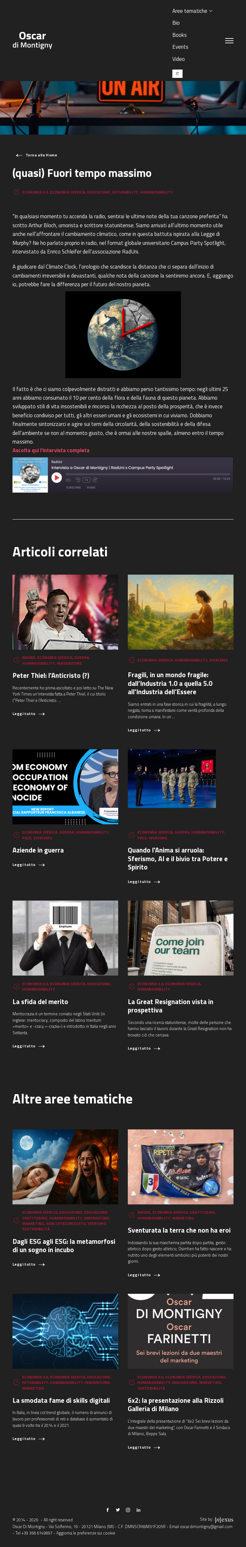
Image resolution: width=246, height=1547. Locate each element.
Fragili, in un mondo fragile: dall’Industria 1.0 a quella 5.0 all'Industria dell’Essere (170, 683)
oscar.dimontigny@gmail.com (206, 1527)
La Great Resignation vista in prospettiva (170, 1005)
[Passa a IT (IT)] (177, 73)
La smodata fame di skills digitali (61, 1400)
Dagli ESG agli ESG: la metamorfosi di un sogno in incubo (63, 1245)
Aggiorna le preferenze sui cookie (85, 1533)
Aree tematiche (189, 11)
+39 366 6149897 (37, 1533)
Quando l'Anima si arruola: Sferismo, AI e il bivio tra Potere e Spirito (178, 858)
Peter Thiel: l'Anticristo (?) (50, 675)
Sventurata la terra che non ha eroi (179, 1230)
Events (180, 47)
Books (179, 35)
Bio (176, 23)
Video (178, 59)
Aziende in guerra (38, 850)
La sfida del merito (40, 1001)
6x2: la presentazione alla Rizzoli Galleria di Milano (176, 1404)
